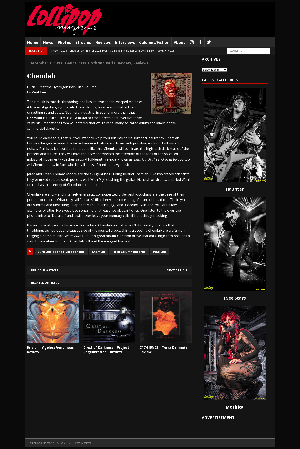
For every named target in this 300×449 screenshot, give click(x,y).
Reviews (103, 42)
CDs (82, 62)
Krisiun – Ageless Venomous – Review (51, 349)
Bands (70, 62)
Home (32, 42)
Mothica (235, 407)
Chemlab (98, 252)
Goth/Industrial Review (109, 62)
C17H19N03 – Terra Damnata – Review (165, 349)
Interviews (125, 42)
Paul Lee (159, 252)
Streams (83, 42)
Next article (177, 270)
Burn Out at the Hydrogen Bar (61, 252)
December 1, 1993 (45, 62)
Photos (64, 42)
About (179, 42)
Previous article (44, 270)
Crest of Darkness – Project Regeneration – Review (106, 349)
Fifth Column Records (129, 252)
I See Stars (235, 298)
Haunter (235, 189)
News (48, 42)
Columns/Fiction (154, 42)
